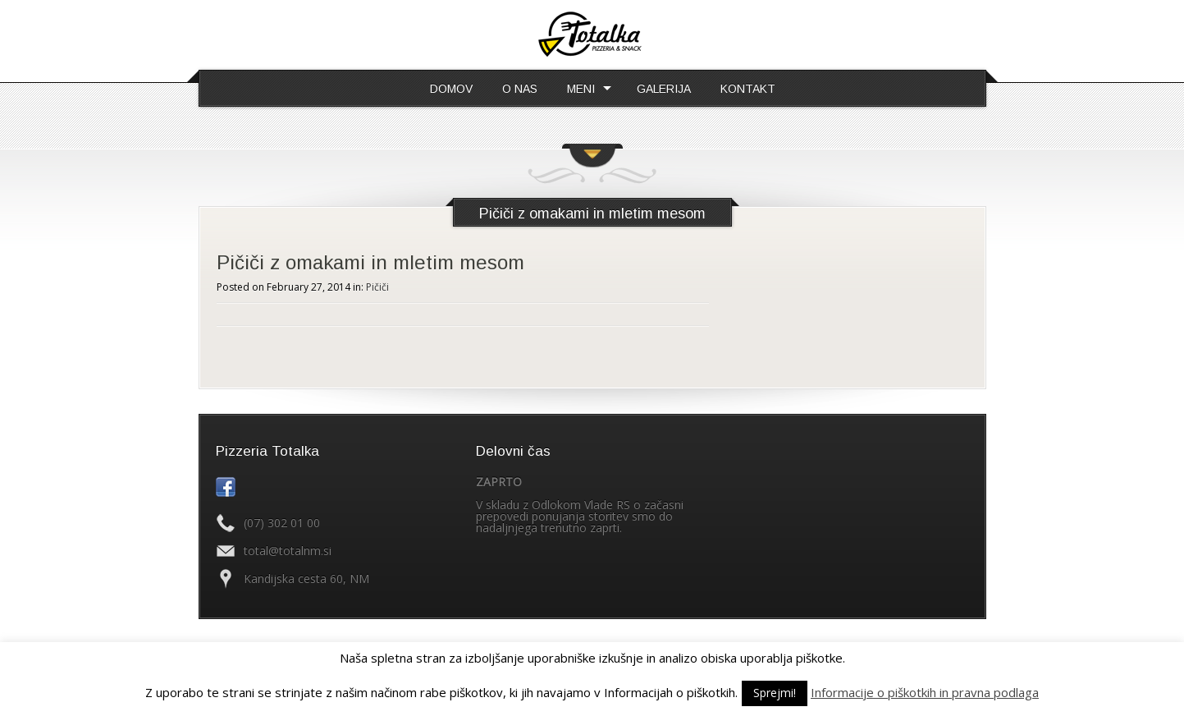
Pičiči (377, 287)
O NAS (519, 88)
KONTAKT (747, 88)
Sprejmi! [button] (774, 692)
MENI (581, 88)
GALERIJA (664, 88)
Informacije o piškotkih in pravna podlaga (925, 692)
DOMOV (451, 88)
